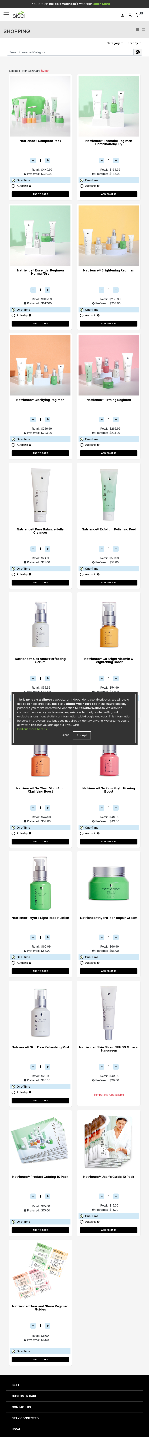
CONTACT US (21, 1407)
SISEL (16, 1385)
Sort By (133, 43)
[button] (19, 14)
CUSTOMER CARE (24, 1396)
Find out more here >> (32, 729)
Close (65, 735)
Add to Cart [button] (40, 194)
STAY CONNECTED (25, 1418)
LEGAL (16, 1429)
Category (114, 43)
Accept (82, 735)
